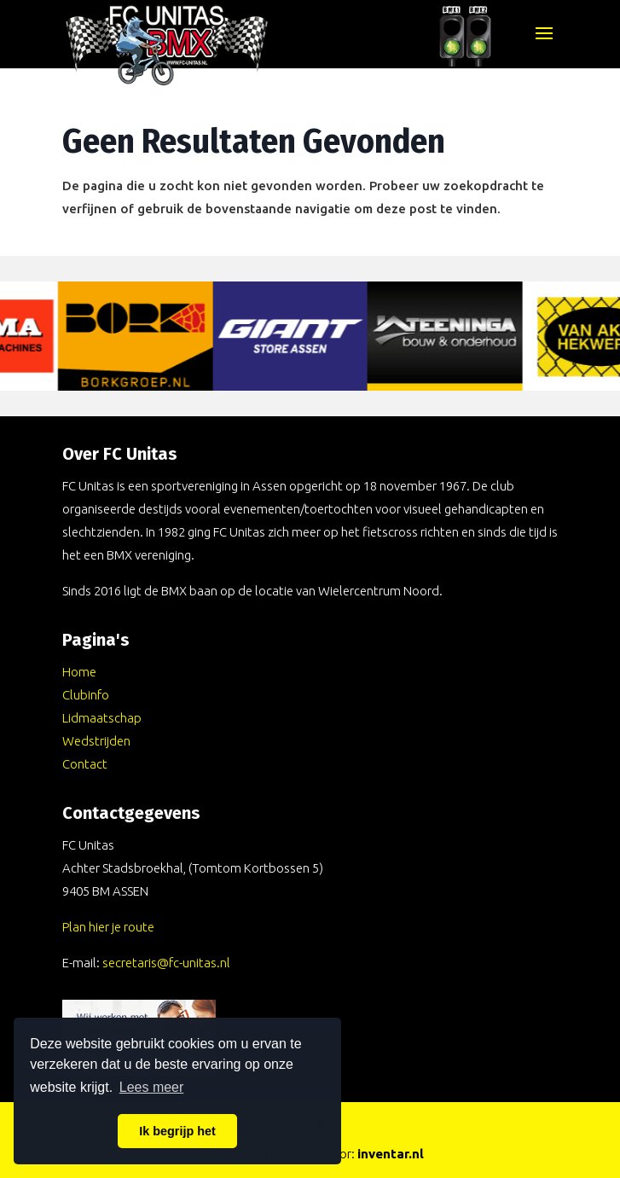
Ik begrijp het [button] (177, 1131)
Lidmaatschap (102, 718)
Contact (84, 764)
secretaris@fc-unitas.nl (166, 962)
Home (79, 671)
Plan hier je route (108, 927)
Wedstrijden (96, 741)
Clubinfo (85, 695)
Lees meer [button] (151, 1087)
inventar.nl (390, 1153)
